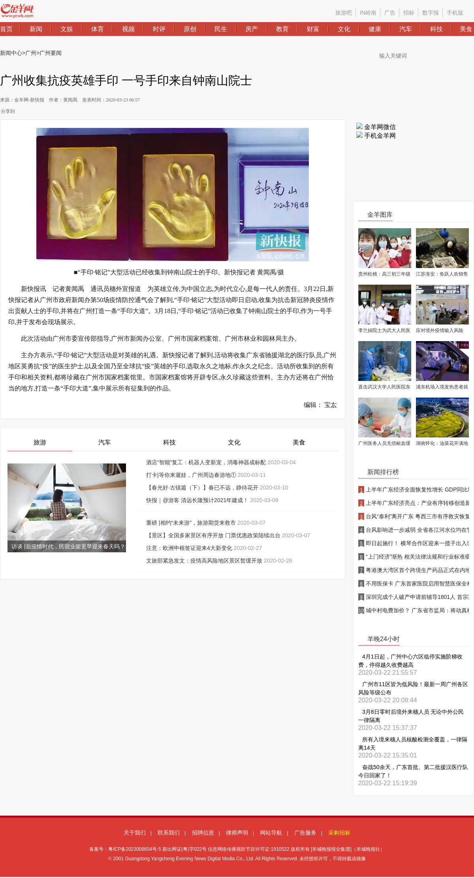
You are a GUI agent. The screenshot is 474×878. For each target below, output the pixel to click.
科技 (169, 442)
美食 (299, 442)
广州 (30, 53)
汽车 (104, 442)
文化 (234, 442)
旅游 (40, 442)
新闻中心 (11, 53)
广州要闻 (51, 53)
